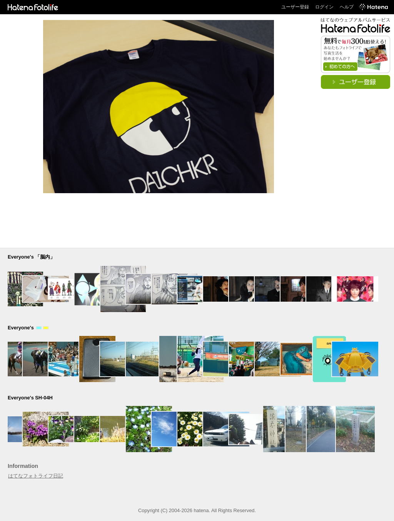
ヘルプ (347, 7)
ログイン (324, 7)
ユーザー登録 (295, 7)
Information (23, 466)
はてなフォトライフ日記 (35, 476)
